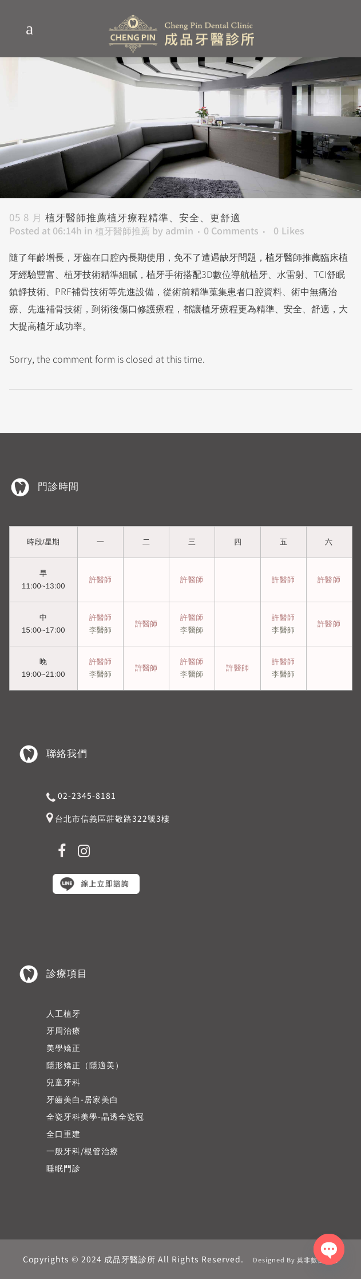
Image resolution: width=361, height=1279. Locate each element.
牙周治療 (63, 1030)
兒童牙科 (63, 1082)
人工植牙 (63, 1013)
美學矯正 (63, 1047)
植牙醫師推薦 (122, 230)
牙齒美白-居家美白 (82, 1099)
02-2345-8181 (87, 795)
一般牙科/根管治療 (82, 1150)
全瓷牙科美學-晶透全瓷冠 (95, 1116)
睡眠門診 (63, 1168)
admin (179, 230)
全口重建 (63, 1133)
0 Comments (231, 230)
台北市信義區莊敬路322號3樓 (112, 818)
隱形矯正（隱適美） (85, 1064)
